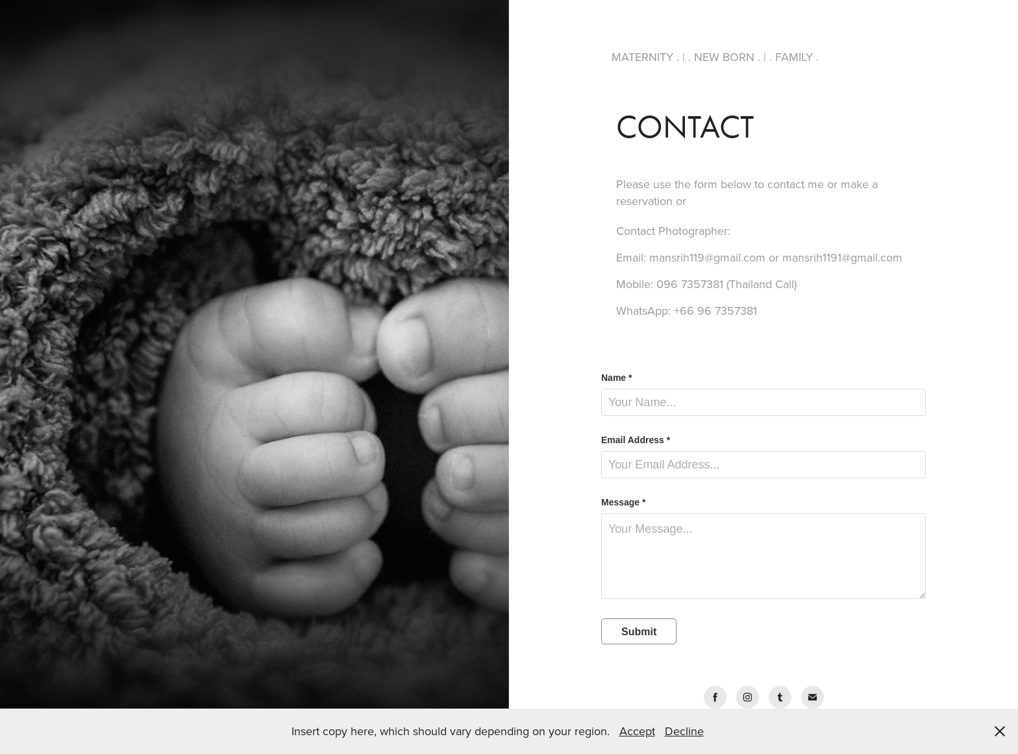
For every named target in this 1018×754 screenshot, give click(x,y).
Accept (637, 731)
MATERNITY (644, 57)
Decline (684, 731)
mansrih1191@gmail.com (842, 257)
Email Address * (635, 439)
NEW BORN (724, 57)
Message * (623, 502)
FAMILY (794, 57)
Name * (616, 377)
